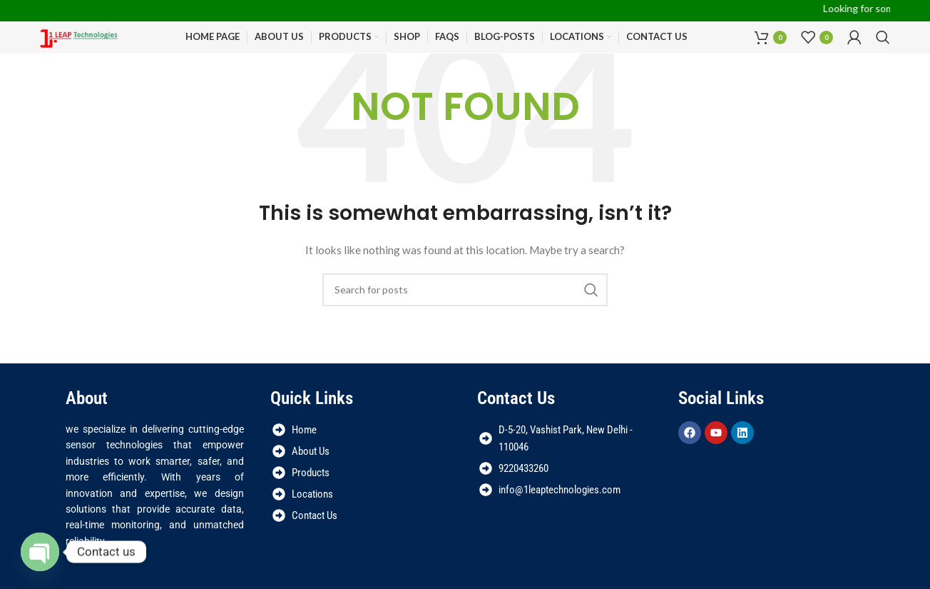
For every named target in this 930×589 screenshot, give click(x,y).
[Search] (883, 37)
